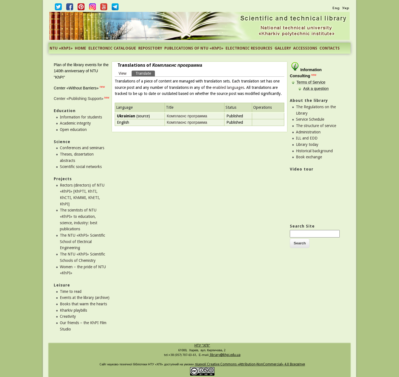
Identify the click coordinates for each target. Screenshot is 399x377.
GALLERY (283, 48)
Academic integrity (75, 123)
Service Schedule (310, 119)
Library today (307, 144)
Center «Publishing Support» (78, 98)
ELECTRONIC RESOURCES (249, 48)
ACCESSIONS (305, 48)
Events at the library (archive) (84, 297)
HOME (80, 48)
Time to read (70, 291)
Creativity (68, 316)
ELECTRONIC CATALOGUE (112, 48)
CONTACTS (329, 48)
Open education (73, 129)
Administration (308, 132)
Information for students (81, 117)
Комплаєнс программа (187, 116)
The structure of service (316, 125)
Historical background (314, 151)
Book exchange (309, 157)
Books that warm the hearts (83, 304)
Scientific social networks (81, 166)
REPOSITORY (150, 48)
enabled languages (228, 87)
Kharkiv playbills (73, 310)
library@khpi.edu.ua (225, 355)
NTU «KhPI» (61, 48)
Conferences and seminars (82, 148)
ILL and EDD (307, 138)
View (122, 73)
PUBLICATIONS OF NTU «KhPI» (193, 48)
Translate (145, 73)
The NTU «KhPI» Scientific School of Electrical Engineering (82, 241)
